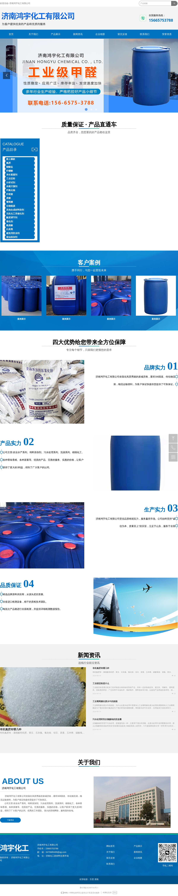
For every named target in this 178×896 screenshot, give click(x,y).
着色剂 (9, 221)
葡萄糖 (9, 202)
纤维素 (9, 194)
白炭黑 (9, 229)
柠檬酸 (9, 171)
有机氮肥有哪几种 (101, 668)
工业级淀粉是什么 (101, 683)
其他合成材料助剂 (15, 210)
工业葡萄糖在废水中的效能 (105, 701)
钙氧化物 (10, 190)
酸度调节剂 (11, 217)
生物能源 (10, 206)
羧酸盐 (9, 167)
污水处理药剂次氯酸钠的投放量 (107, 719)
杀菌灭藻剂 (11, 186)
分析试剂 (10, 182)
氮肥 (8, 163)
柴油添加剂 (11, 237)
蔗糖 (8, 198)
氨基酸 (9, 225)
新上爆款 (10, 159)
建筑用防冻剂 (13, 233)
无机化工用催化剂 (15, 213)
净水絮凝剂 (11, 174)
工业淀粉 (10, 178)
